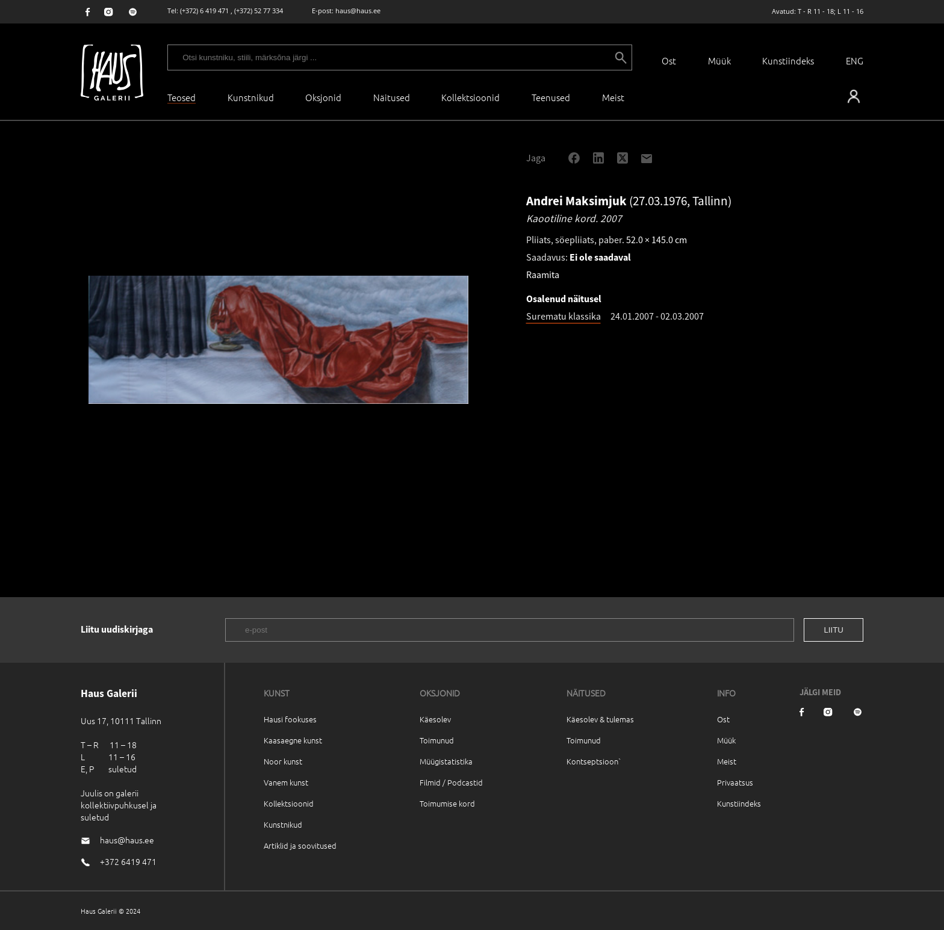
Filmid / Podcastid (451, 782)
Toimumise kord (447, 803)
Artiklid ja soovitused (300, 845)
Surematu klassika (563, 316)
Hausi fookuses (290, 719)
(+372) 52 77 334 (258, 10)
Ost (669, 60)
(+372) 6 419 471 (204, 10)
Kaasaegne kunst (293, 740)
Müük (719, 60)
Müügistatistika (446, 761)
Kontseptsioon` (594, 761)
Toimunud (437, 740)
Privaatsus (735, 782)
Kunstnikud (251, 97)
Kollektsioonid (470, 97)
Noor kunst (283, 761)
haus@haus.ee (357, 10)
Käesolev (435, 719)
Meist (726, 761)
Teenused (551, 97)
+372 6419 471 (128, 861)
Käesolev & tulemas (600, 719)
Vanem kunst (286, 782)
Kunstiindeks (788, 60)
